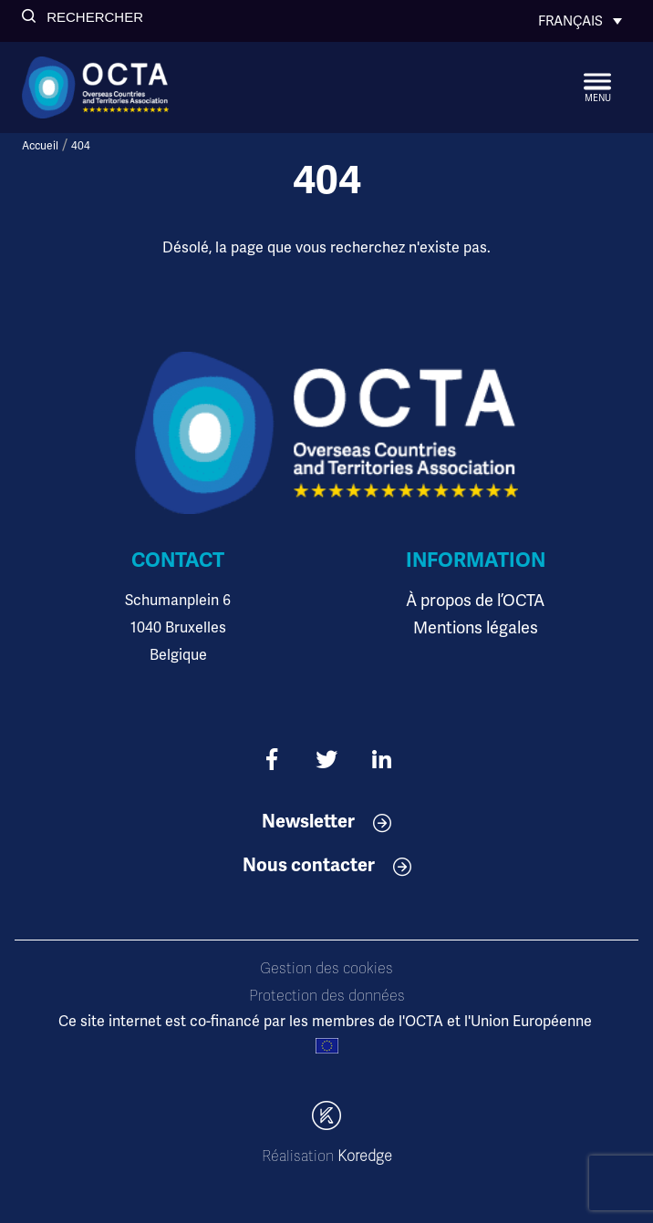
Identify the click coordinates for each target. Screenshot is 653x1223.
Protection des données (327, 996)
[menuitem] (580, 21)
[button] (82, 17)
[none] (580, 21)
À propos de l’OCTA (475, 600)
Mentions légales (475, 627)
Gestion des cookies (326, 969)
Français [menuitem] (570, 21)
